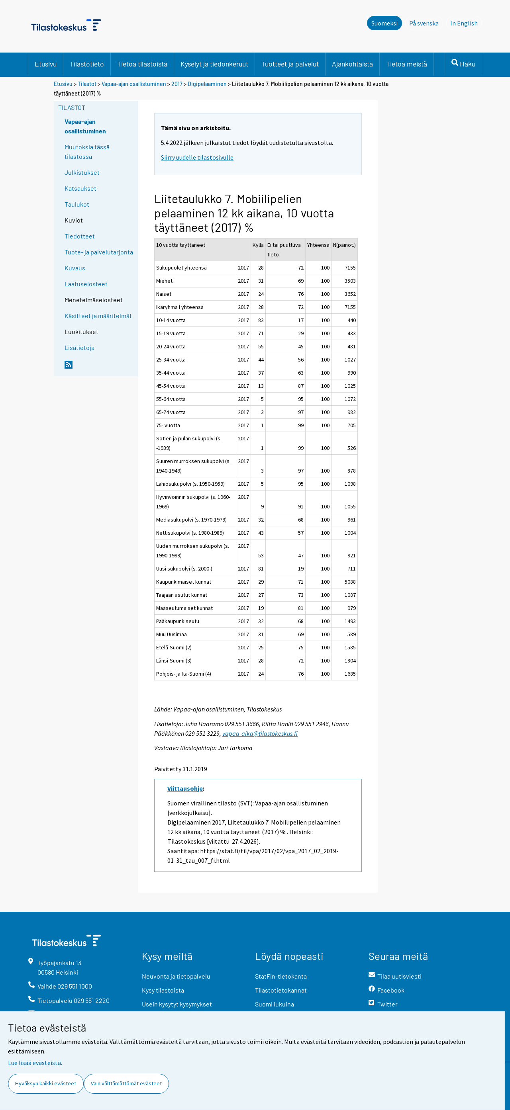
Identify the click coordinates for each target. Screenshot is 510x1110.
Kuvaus (75, 268)
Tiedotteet (80, 236)
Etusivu (46, 63)
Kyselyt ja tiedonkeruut (214, 63)
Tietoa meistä (406, 63)
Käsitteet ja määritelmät (98, 315)
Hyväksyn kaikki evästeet (45, 1083)
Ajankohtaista (352, 63)
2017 (176, 83)
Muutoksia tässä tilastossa (87, 151)
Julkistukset (82, 172)
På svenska (426, 22)
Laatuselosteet (86, 283)
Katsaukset (80, 188)
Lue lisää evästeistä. (35, 1063)
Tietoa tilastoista (142, 63)
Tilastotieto (87, 63)
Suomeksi (384, 23)
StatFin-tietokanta (281, 976)
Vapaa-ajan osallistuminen (134, 83)
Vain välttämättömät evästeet (126, 1083)
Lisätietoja (79, 347)
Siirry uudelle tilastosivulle (197, 157)
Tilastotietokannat (281, 990)
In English (466, 22)
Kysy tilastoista (163, 990)
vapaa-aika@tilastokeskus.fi (260, 733)
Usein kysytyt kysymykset (177, 1004)
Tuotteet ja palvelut (290, 63)
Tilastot (87, 83)
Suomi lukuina (274, 1004)
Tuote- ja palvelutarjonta (99, 252)
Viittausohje (185, 788)
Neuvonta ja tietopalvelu (176, 976)
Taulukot (77, 204)
